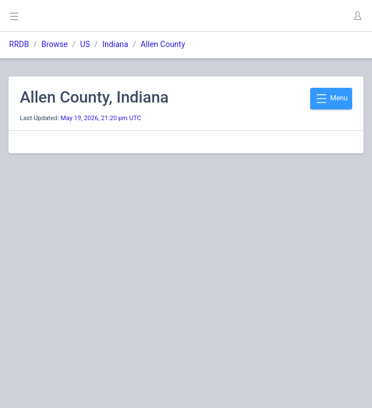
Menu (331, 98)
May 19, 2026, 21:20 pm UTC (101, 118)
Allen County (163, 44)
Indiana (115, 44)
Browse (54, 44)
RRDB (19, 44)
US (85, 44)
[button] (357, 16)
